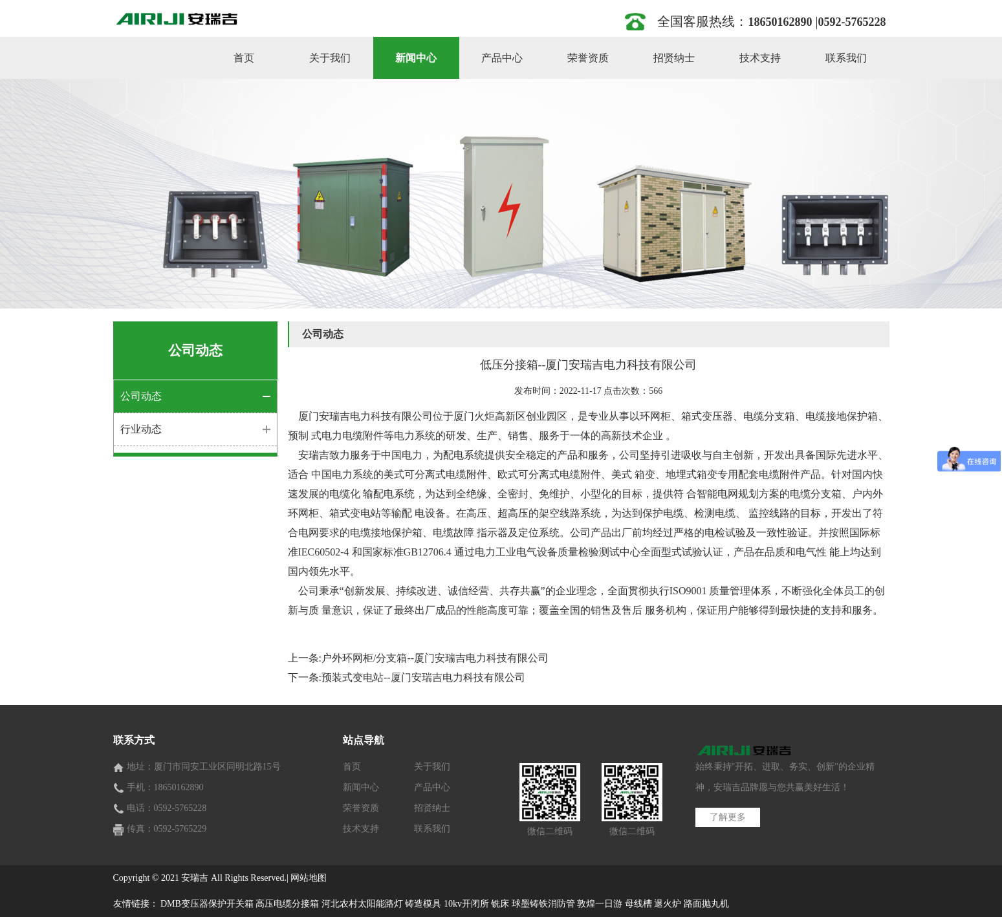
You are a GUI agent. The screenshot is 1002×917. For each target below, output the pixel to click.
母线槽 (638, 904)
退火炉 (667, 904)
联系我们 (846, 57)
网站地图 (308, 878)
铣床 (500, 904)
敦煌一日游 (599, 904)
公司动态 (141, 396)
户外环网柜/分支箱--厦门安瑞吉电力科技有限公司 (435, 658)
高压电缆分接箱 (287, 904)
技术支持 (760, 57)
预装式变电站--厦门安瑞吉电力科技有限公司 (423, 677)
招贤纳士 (674, 57)
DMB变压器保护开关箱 (207, 904)
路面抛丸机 (706, 904)
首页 (244, 57)
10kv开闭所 (466, 904)
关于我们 (330, 57)
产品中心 (502, 57)
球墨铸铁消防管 (543, 904)
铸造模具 (423, 904)
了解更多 (728, 817)
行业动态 (141, 429)
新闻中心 (416, 57)
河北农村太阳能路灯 (362, 904)
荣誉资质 (588, 57)
